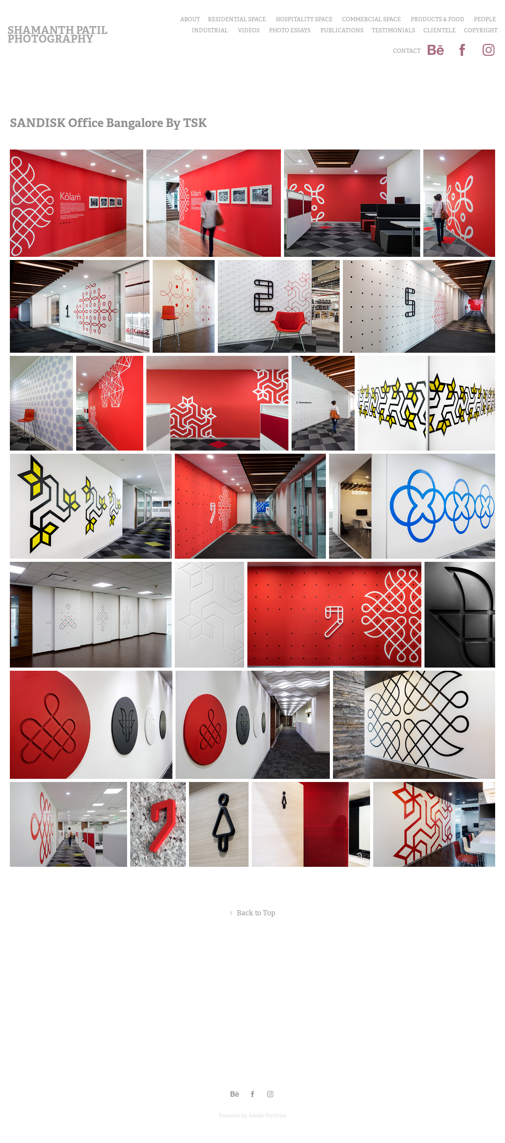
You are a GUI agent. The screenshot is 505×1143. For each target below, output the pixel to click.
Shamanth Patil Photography (58, 34)
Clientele (439, 30)
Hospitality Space (304, 19)
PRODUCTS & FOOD (437, 19)
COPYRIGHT (481, 30)
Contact (407, 50)
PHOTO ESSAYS (289, 30)
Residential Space (237, 19)
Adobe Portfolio (267, 1115)
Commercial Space (371, 19)
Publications (341, 30)
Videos (249, 30)
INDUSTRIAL (210, 30)
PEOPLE (485, 19)
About (190, 19)
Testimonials (393, 30)
